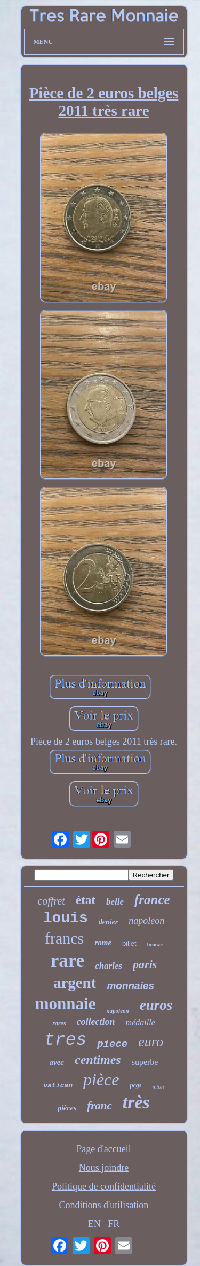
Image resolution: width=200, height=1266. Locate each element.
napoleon (146, 920)
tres (65, 1040)
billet (129, 943)
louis (65, 918)
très (136, 1102)
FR (113, 1223)
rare (67, 960)
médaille (140, 1022)
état (85, 900)
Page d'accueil (103, 1149)
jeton (158, 1086)
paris (145, 964)
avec (57, 1062)
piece (112, 1044)
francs (64, 938)
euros (156, 1005)
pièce (101, 1079)
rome (102, 942)
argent (75, 982)
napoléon (117, 1010)
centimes (98, 1060)
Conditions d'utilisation (104, 1205)
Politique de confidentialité (104, 1186)
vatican (58, 1086)
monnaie (65, 1003)
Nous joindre (104, 1167)
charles (108, 966)
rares (59, 1023)
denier (108, 922)
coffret (51, 901)
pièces (67, 1108)
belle (115, 902)
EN (94, 1223)
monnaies (130, 985)
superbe (145, 1062)
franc (99, 1105)
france (152, 899)
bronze (155, 944)
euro (150, 1041)
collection (96, 1021)
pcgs (136, 1085)
